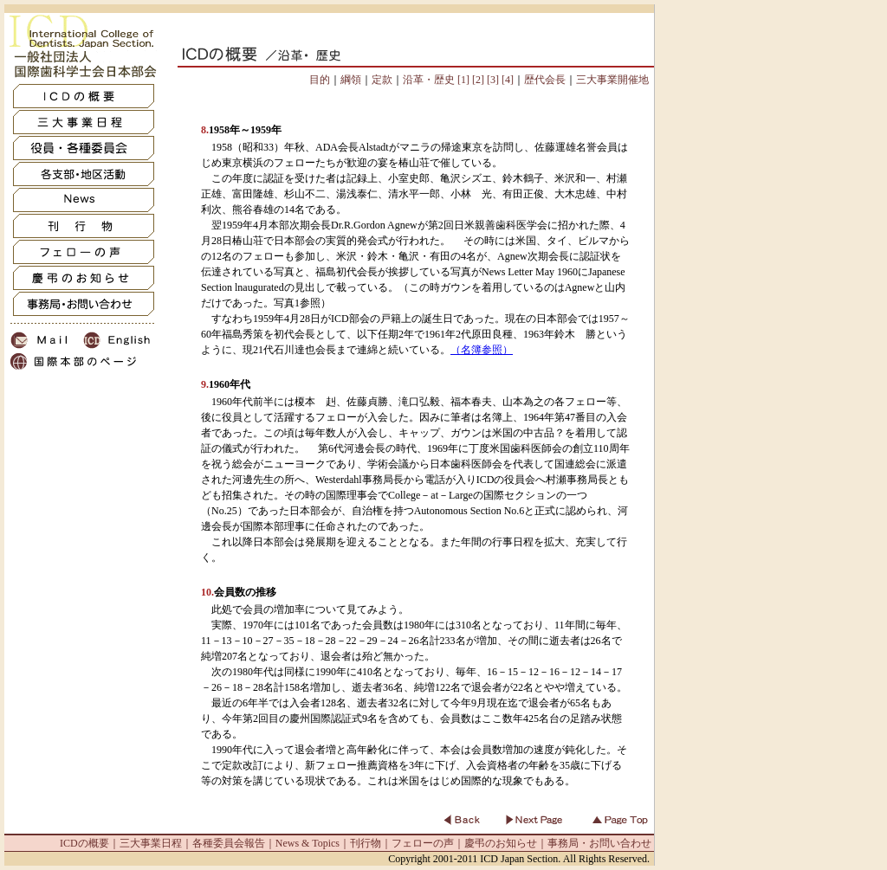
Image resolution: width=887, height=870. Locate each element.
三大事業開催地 (612, 80)
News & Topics (307, 843)
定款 (382, 80)
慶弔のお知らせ (500, 843)
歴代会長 (545, 80)
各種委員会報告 (228, 843)
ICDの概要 (84, 843)
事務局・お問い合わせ (599, 843)
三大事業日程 (151, 843)
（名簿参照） (481, 350)
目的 (319, 80)
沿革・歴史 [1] (436, 80)
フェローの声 (423, 843)
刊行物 (365, 843)
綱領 (350, 80)
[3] (491, 80)
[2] (476, 80)
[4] (506, 80)
